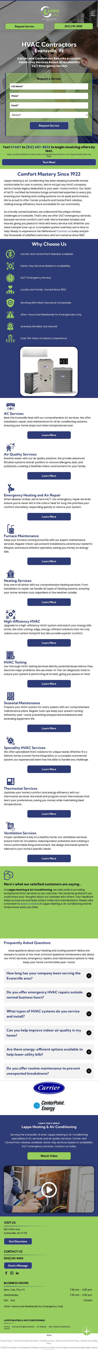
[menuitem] (8, 1327)
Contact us (64, 231)
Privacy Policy (6, 1341)
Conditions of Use (47, 1341)
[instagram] (11, 1273)
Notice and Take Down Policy (67, 1341)
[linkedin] (17, 1273)
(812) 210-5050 (13, 1258)
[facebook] (6, 1273)
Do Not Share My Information (26, 1341)
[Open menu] (92, 13)
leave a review (29, 904)
